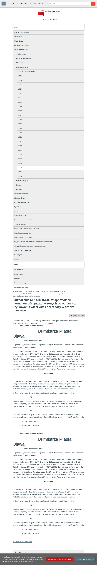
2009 (20, 150)
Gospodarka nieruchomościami (24, 220)
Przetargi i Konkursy (20, 215)
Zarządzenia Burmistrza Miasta (26, 71)
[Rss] (4, 3)
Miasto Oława (18, 41)
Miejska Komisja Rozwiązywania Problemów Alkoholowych (33, 242)
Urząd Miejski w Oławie (21, 50)
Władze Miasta (21, 54)
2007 (20, 159)
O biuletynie (18, 255)
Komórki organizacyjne (23, 58)
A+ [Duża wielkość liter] (35, 3)
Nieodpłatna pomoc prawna (23, 237)
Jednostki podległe (20, 224)
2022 (20, 93)
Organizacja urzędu (22, 67)
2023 (20, 89)
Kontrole (19, 189)
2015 (20, 124)
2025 (20, 80)
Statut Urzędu (20, 63)
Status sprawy (18, 274)
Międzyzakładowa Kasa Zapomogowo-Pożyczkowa (30, 246)
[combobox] (70, 4)
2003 (20, 176)
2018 (20, 111)
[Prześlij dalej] (71, 315)
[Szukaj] (93, 4)
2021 (20, 98)
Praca (16, 211)
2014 (20, 128)
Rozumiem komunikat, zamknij (59, 559)
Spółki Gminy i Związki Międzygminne (26, 228)
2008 (20, 154)
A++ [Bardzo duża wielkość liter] (38, 3)
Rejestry (17, 278)
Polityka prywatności (85, 559)
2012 (20, 137)
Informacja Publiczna (21, 194)
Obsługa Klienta (19, 198)
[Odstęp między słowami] (22, 3)
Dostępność (18, 37)
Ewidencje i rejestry (22, 180)
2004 (20, 172)
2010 (20, 146)
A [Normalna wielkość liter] (30, 3)
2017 (20, 115)
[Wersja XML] (79, 315)
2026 (20, 76)
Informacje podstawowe (22, 32)
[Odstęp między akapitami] (13, 3)
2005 (20, 167)
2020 (20, 102)
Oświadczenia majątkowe (22, 250)
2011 (20, 141)
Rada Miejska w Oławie (21, 45)
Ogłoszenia (18, 207)
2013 (20, 132)
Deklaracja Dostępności (22, 283)
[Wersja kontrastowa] (43, 3)
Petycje (18, 185)
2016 (20, 119)
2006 (20, 163)
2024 (20, 84)
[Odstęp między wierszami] (18, 3)
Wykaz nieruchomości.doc (22, 542)
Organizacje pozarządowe (22, 233)
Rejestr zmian (18, 270)
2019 (20, 106)
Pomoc (16, 259)
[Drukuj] (82, 315)
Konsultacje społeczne (21, 202)
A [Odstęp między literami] (26, 3)
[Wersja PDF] (75, 315)
